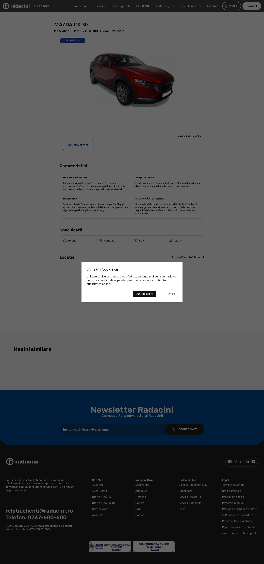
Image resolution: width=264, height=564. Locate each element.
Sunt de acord (144, 294)
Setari (171, 294)
